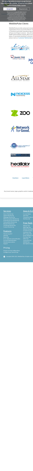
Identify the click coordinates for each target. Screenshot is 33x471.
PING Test (25, 238)
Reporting (6, 237)
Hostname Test (27, 232)
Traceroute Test (27, 240)
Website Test (26, 225)
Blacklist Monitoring (8, 223)
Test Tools (25, 215)
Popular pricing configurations (11, 250)
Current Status (27, 214)
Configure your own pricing (10, 252)
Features (7, 231)
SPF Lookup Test (27, 234)
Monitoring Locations (9, 242)
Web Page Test (27, 227)
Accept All (10, 9)
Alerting (5, 235)
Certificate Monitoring (9, 225)
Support (5, 243)
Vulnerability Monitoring (10, 222)
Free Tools (27, 223)
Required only (23, 9)
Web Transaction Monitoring (11, 219)
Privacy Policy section (19, 5)
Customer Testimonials (25, 38)
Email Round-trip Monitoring (11, 220)
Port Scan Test (27, 237)
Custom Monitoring (8, 227)
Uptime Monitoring (8, 215)
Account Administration (9, 240)
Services (7, 211)
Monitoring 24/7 (7, 234)
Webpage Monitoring (9, 217)
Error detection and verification (11, 238)
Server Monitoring (8, 214)
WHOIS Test (26, 242)
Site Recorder (26, 219)
